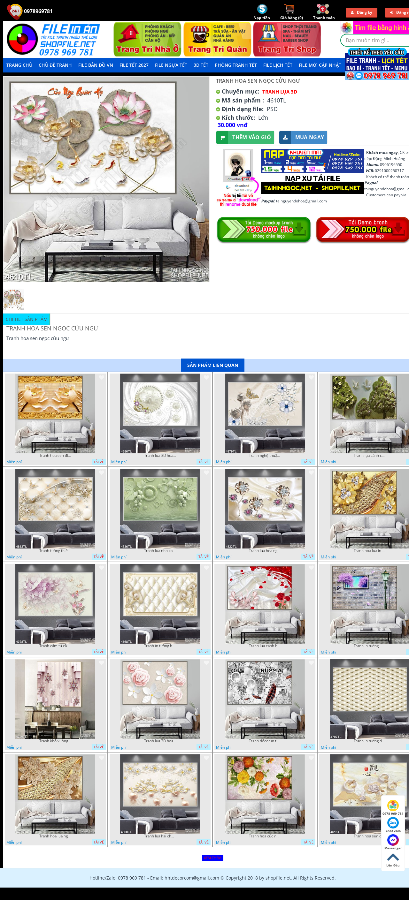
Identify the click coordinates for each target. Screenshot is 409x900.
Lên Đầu (393, 859)
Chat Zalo (393, 825)
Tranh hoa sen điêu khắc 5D (55, 455)
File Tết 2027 (134, 65)
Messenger (393, 842)
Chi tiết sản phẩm (27, 319)
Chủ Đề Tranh (55, 65)
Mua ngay (301, 137)
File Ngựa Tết (171, 65)
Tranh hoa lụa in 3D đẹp (370, 550)
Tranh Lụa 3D (279, 91)
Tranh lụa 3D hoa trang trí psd (160, 455)
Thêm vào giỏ (243, 137)
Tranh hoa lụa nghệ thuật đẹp (55, 836)
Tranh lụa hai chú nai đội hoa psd (160, 836)
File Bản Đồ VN (95, 65)
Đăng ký (361, 12)
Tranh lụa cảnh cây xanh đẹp (370, 455)
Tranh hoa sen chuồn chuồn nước (370, 836)
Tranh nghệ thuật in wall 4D (265, 455)
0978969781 (30, 11)
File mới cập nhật (320, 65)
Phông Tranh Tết (236, 65)
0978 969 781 (393, 808)
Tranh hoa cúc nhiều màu (265, 836)
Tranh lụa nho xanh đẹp (160, 550)
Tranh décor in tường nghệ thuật (265, 741)
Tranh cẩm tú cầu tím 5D (55, 646)
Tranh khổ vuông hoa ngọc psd (55, 741)
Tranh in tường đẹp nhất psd (370, 741)
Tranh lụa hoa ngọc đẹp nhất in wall (265, 550)
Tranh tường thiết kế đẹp (55, 550)
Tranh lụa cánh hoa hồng (265, 646)
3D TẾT (201, 65)
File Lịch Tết (277, 65)
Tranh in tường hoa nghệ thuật (160, 646)
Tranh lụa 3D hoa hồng (160, 741)
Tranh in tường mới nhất (370, 646)
